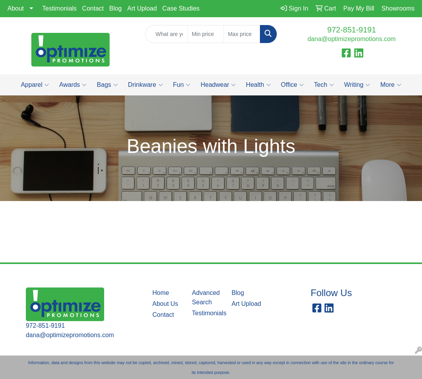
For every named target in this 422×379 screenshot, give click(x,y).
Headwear (218, 85)
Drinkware (145, 85)
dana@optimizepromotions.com (352, 39)
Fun (182, 85)
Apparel (35, 85)
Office (292, 85)
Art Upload (142, 8)
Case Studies (181, 8)
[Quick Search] (166, 34)
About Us (165, 303)
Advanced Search (206, 297)
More (390, 85)
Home (160, 292)
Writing (357, 85)
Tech (324, 85)
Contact (93, 8)
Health (258, 85)
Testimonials (59, 8)
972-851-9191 (351, 29)
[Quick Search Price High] (242, 34)
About (15, 8)
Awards (73, 85)
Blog (115, 8)
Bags (107, 85)
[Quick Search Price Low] (206, 34)
